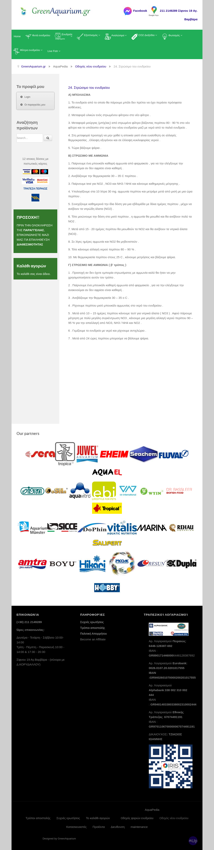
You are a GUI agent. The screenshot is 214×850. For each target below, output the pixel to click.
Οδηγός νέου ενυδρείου (173, 818)
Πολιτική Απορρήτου (93, 633)
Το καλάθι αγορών (98, 818)
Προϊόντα (99, 826)
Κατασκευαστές (76, 826)
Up (194, 840)
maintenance (139, 826)
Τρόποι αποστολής (92, 627)
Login (27, 97)
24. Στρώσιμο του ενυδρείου (93, 87)
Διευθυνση (118, 826)
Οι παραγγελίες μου (34, 104)
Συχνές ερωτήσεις (92, 621)
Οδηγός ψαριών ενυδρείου (137, 818)
